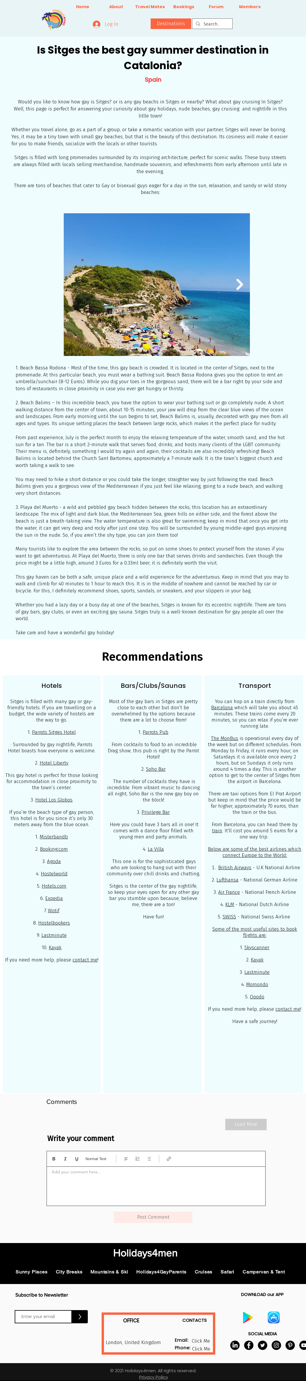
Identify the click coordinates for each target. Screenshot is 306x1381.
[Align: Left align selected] (126, 1159)
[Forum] (216, 7)
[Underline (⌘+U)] (77, 1159)
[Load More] (246, 1124)
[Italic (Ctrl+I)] (65, 1159)
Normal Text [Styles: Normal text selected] (95, 1159)
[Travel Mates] (150, 7)
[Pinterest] (290, 1345)
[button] (171, 23)
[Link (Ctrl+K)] (169, 1159)
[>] (80, 1316)
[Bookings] (183, 7)
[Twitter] (262, 1345)
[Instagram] (276, 1345)
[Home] (82, 7)
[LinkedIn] (235, 1345)
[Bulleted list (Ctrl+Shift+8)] (149, 1159)
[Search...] (212, 24)
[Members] (249, 7)
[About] (116, 7)
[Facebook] (248, 1345)
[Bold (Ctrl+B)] (54, 1159)
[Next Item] (239, 284)
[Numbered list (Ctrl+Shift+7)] (137, 1159)
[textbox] (156, 1184)
